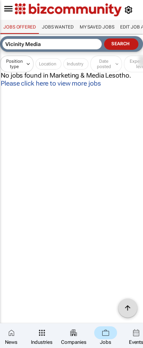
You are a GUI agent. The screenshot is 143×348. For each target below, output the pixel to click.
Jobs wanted (58, 27)
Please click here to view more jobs (51, 83)
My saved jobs (97, 27)
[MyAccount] (130, 10)
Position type (14, 64)
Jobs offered (19, 27)
